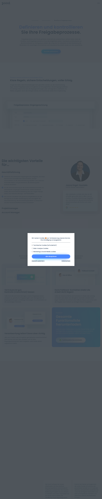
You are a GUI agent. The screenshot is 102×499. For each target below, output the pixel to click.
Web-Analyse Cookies (40, 248)
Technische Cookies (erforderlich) (45, 245)
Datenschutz (66, 261)
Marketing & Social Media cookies (44, 251)
